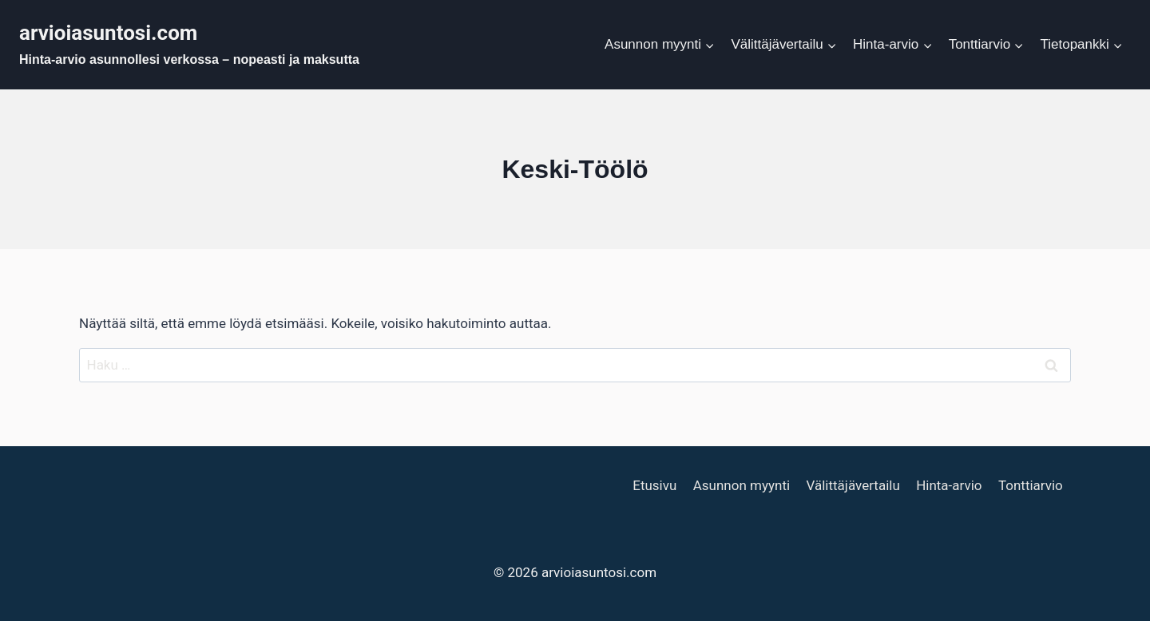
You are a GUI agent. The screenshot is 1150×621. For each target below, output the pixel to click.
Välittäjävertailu (852, 485)
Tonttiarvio (1030, 485)
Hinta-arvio (948, 485)
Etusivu (654, 485)
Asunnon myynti (741, 485)
